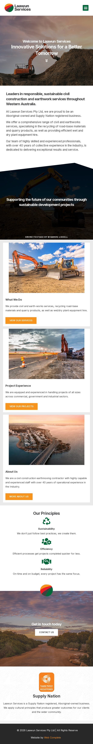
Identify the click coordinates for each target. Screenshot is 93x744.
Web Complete (52, 737)
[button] (85, 8)
